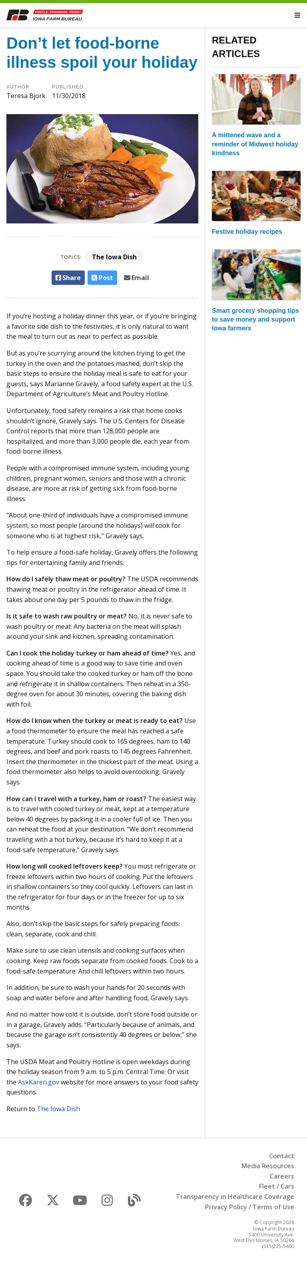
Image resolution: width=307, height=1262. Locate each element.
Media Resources (267, 1165)
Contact (281, 1155)
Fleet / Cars (276, 1186)
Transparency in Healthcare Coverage (235, 1196)
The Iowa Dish (114, 257)
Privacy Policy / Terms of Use (249, 1207)
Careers (282, 1176)
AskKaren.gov (38, 1082)
